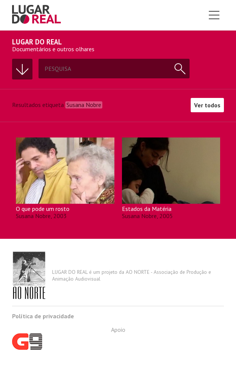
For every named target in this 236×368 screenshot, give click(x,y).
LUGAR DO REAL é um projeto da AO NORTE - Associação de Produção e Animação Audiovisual (111, 275)
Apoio (68, 338)
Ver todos (207, 105)
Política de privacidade (43, 316)
